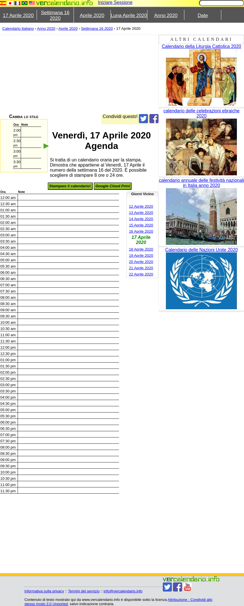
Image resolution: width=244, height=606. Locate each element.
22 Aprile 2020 (141, 274)
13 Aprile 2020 (141, 213)
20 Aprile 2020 (141, 262)
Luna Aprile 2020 (129, 15)
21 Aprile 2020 (141, 268)
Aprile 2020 (92, 15)
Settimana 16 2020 (55, 15)
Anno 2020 (166, 15)
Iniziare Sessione (115, 2)
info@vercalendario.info (123, 591)
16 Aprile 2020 (141, 231)
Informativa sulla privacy (44, 591)
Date (203, 15)
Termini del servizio (84, 591)
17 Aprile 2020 (18, 15)
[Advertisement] (119, 74)
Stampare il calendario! (70, 186)
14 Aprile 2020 (141, 219)
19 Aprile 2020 (141, 255)
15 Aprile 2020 (141, 225)
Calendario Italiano (18, 28)
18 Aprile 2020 (141, 249)
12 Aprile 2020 (141, 206)
